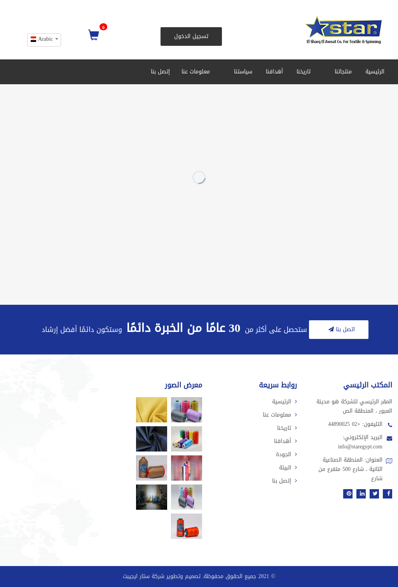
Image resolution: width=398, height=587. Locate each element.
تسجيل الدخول (191, 36)
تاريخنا (304, 71)
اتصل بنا (340, 329)
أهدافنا (274, 71)
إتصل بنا (160, 71)
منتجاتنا (341, 71)
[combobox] (44, 40)
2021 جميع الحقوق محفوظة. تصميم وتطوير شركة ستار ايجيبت (196, 576)
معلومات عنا (196, 71)
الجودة (286, 454)
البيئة (288, 467)
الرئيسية (374, 71)
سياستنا (240, 71)
